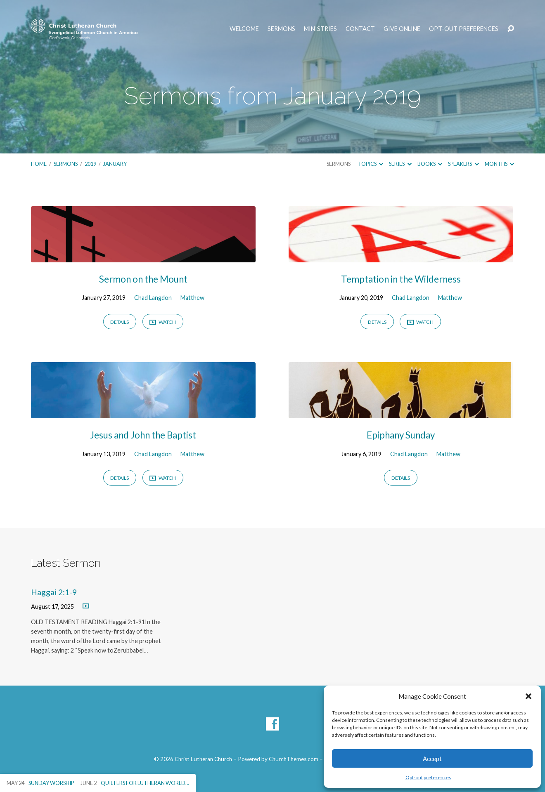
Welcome (244, 29)
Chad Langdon (153, 297)
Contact (360, 29)
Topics (370, 163)
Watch (162, 322)
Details (119, 322)
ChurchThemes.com (293, 759)
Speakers (463, 163)
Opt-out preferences (428, 777)
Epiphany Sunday (401, 435)
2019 (90, 163)
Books (429, 163)
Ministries (320, 29)
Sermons (281, 29)
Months (499, 163)
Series (400, 163)
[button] (528, 696)
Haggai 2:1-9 (54, 592)
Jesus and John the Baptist (143, 435)
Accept (432, 758)
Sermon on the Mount (143, 279)
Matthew (192, 297)
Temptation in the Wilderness (401, 279)
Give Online (402, 29)
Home (39, 163)
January (115, 163)
